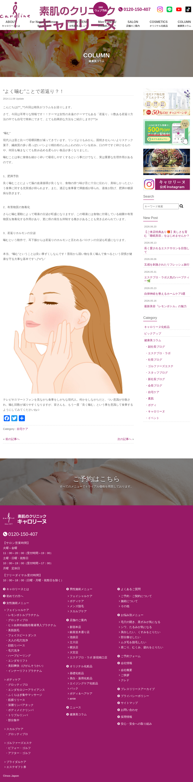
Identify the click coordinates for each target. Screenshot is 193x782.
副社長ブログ (156, 346)
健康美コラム (152, 340)
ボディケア (13, 679)
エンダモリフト (18, 660)
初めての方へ (14, 596)
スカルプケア (14, 729)
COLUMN (184, 24)
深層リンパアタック (21, 705)
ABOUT (11, 24)
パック (74, 688)
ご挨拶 (125, 675)
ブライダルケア (16, 761)
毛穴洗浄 (13, 650)
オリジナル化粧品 (81, 666)
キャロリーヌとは (17, 589)
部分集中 (13, 720)
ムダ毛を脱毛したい (133, 642)
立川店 (74, 642)
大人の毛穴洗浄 (18, 640)
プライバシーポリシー (135, 695)
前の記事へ (12, 439)
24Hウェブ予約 (100, 9)
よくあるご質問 (131, 589)
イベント (153, 418)
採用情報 (126, 716)
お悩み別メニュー (132, 615)
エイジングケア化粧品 (84, 683)
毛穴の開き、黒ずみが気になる (140, 621)
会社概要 (126, 670)
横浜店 (74, 647)
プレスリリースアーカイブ (138, 689)
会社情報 (126, 663)
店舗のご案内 (78, 620)
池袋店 (74, 637)
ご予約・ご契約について (136, 596)
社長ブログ (155, 359)
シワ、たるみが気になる (136, 627)
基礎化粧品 (77, 673)
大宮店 (74, 652)
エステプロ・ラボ (159, 353)
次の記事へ (124, 439)
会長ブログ (155, 385)
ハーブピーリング (19, 655)
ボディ (152, 405)
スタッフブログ (158, 372)
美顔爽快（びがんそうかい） (26, 665)
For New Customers (44, 24)
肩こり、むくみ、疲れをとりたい (142, 647)
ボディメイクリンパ (21, 710)
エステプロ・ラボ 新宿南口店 (88, 657)
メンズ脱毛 (77, 606)
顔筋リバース (16, 645)
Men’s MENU (107, 24)
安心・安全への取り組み (136, 723)
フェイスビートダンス (22, 635)
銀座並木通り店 (80, 632)
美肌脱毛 (13, 630)
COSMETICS (159, 24)
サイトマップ (129, 702)
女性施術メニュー (17, 603)
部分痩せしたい (131, 637)
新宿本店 (75, 627)
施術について (129, 601)
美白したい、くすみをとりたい (140, 632)
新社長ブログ (156, 379)
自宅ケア (22, 428)
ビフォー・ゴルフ (19, 748)
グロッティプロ (18, 620)
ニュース (75, 707)
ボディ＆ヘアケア (81, 693)
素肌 (151, 398)
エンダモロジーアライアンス (26, 689)
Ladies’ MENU (78, 24)
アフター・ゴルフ (19, 753)
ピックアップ (152, 333)
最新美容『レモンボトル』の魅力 (165, 306)
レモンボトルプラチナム (23, 615)
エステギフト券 (16, 766)
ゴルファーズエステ (160, 366)
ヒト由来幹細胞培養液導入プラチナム (32, 625)
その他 (125, 606)
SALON (133, 24)
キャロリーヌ (156, 411)
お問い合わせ (129, 709)
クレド (125, 680)
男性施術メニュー (81, 589)
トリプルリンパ (18, 715)
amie (73, 698)
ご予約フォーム (131, 656)
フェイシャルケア (17, 609)
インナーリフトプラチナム (25, 670)
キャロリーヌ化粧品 (157, 326)
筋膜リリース (16, 699)
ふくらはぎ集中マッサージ (25, 694)
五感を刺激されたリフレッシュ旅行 (166, 264)
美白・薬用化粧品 (81, 678)
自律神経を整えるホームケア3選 (164, 293)
